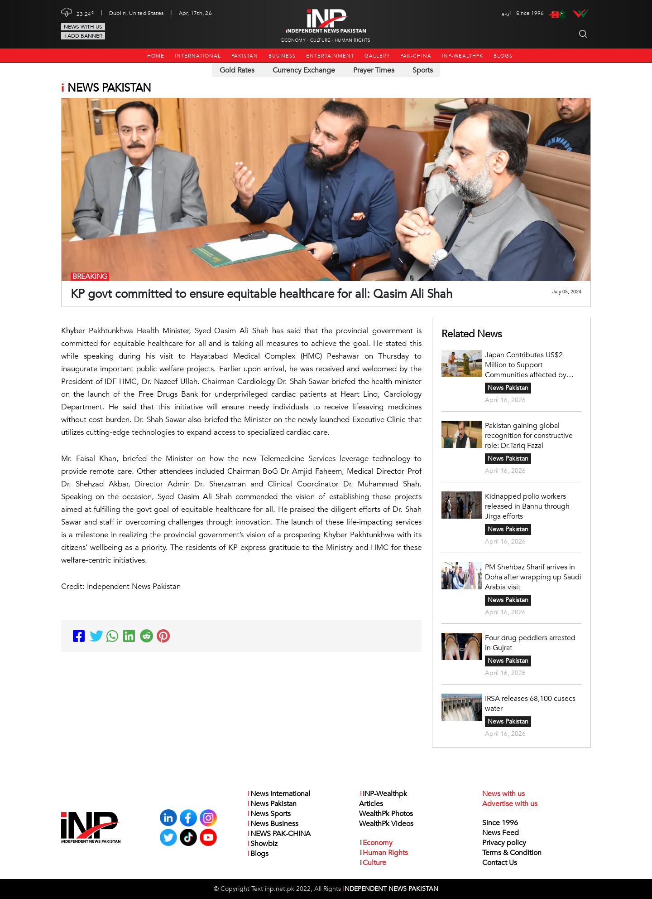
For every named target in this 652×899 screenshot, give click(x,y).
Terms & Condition (512, 853)
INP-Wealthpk (462, 56)
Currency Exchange (304, 70)
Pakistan (244, 56)
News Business (272, 824)
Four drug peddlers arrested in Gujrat (530, 643)
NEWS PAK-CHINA (279, 834)
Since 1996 (500, 823)
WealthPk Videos (386, 824)
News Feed (500, 833)
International (198, 56)
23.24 (85, 13)
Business (282, 56)
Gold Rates (237, 70)
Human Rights (352, 40)
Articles (371, 804)
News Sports (269, 814)
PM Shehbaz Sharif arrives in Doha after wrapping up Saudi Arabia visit (533, 577)
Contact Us (499, 863)
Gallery (377, 56)
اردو (506, 13)
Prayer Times (373, 70)
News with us (83, 26)
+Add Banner (83, 35)
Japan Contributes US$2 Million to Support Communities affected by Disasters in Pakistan (525, 365)
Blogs (503, 56)
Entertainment (330, 56)
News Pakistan (508, 388)
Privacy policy (504, 843)
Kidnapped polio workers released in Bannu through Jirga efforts (527, 506)
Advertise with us (509, 804)
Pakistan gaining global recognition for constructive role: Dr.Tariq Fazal (529, 436)
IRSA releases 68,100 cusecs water (530, 704)
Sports (422, 70)
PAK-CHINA (415, 56)
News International (278, 794)
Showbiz (262, 844)
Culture (320, 40)
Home (155, 56)
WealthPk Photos (386, 814)
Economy (293, 40)
